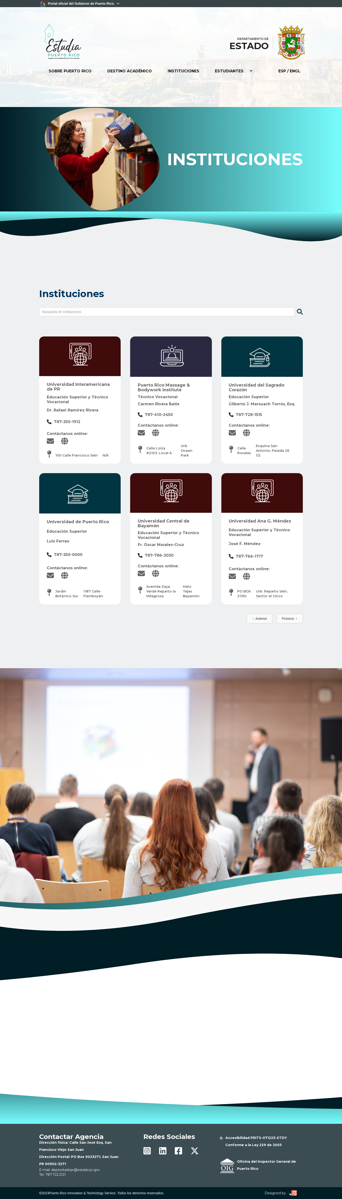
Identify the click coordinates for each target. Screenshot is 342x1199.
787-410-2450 (159, 414)
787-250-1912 (67, 422)
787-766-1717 (249, 556)
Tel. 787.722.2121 (52, 1174)
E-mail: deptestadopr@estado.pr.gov (69, 1170)
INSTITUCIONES (183, 71)
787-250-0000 (68, 554)
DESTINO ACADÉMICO (129, 71)
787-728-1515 (249, 414)
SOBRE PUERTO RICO (70, 71)
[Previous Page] (259, 618)
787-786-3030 (159, 555)
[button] (234, 71)
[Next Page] (290, 618)
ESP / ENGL (289, 71)
